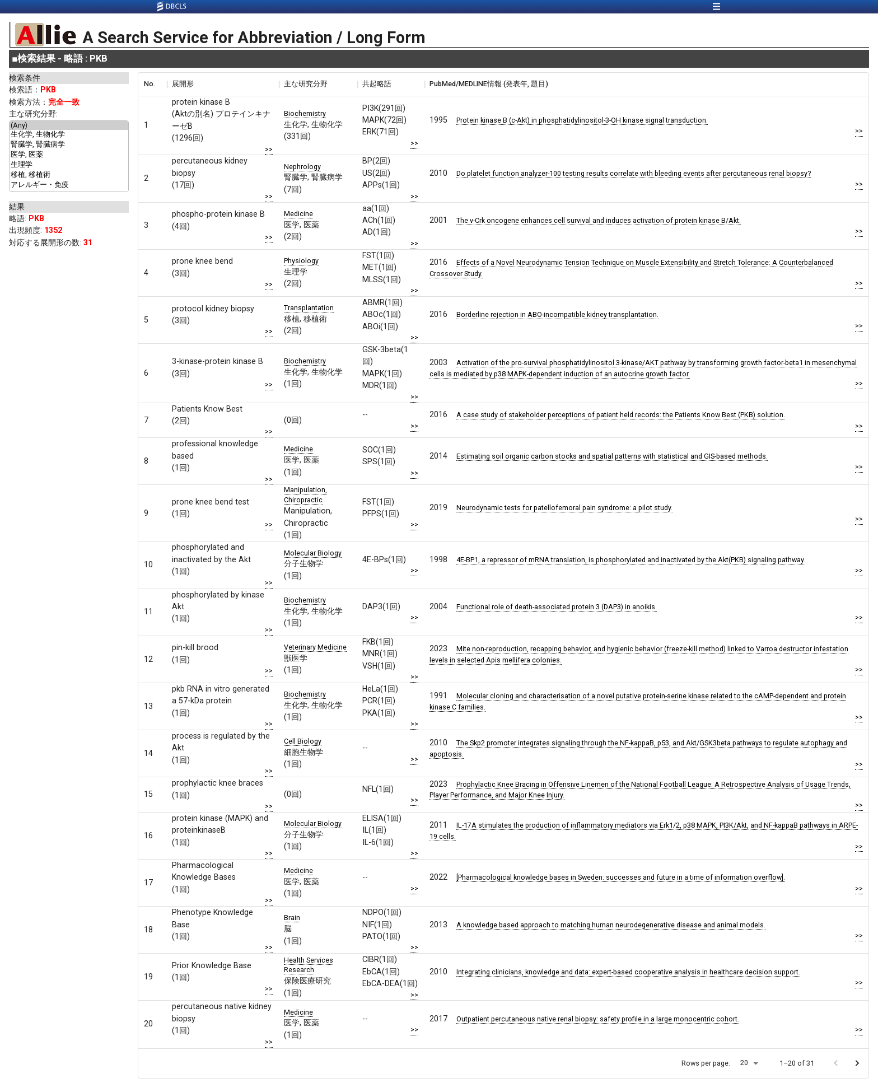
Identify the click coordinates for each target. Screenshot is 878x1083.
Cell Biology (302, 741)
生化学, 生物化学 (69, 135)
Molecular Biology (313, 553)
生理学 (69, 165)
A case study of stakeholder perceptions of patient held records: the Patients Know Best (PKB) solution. (620, 414)
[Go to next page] (857, 1063)
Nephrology (302, 166)
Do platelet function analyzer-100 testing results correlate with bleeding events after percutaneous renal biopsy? (633, 173)
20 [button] (744, 1062)
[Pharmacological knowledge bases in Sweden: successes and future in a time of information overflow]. (620, 877)
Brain (292, 917)
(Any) (69, 125)
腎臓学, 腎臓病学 (69, 145)
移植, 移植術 (69, 175)
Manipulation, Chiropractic (305, 495)
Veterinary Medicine (315, 647)
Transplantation (309, 308)
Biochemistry (305, 113)
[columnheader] (152, 84)
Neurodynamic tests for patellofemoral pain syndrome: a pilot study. (564, 507)
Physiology (301, 260)
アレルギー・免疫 (69, 185)
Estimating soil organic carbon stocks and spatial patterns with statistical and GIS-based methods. (612, 456)
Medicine (298, 213)
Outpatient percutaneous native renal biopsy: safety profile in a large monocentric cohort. (597, 1019)
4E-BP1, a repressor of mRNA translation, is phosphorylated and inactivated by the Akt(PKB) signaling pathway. (630, 559)
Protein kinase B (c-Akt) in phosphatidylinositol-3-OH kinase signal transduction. (582, 120)
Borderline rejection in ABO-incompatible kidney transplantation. (557, 314)
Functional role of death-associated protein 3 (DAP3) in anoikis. (556, 607)
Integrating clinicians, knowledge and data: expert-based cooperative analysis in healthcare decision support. (628, 972)
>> (269, 149)
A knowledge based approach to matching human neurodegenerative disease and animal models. (610, 925)
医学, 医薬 (69, 155)
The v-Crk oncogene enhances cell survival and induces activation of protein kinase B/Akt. (598, 220)
